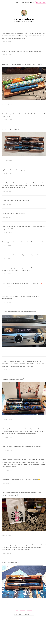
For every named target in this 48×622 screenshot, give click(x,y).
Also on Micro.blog (40, 2)
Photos (27, 2)
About (17, 2)
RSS (17, 610)
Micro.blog (29, 610)
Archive (22, 2)
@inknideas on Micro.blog (26, 21)
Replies (32, 2)
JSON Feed (22, 610)
